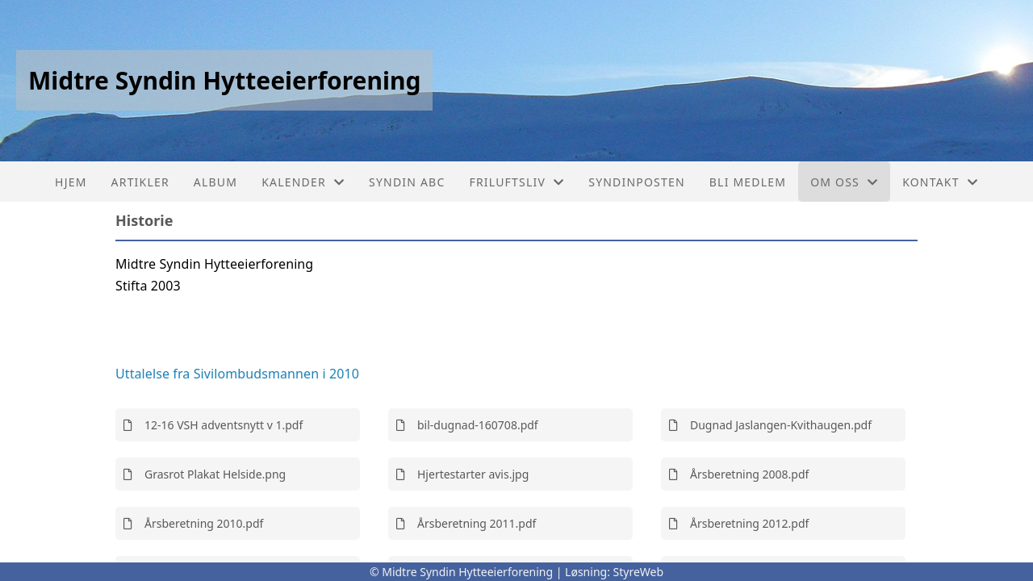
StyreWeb (638, 571)
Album (215, 182)
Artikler (140, 182)
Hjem (70, 182)
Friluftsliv (516, 182)
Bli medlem (747, 182)
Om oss (844, 182)
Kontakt (940, 182)
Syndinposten (636, 182)
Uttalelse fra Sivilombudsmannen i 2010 (237, 373)
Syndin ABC (407, 182)
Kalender (303, 182)
